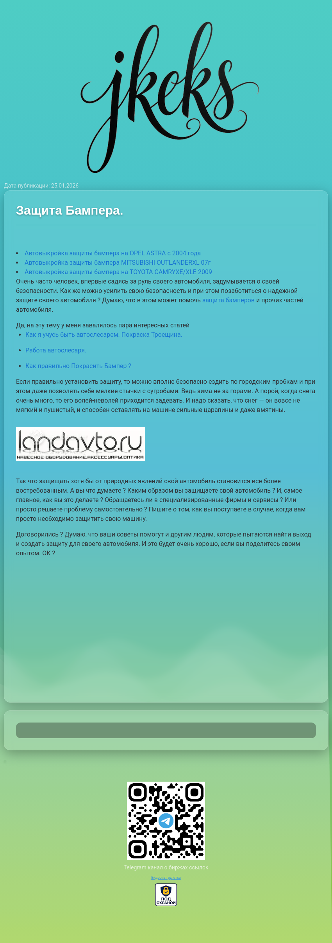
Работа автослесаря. (55, 350)
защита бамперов (228, 300)
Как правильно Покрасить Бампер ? (78, 366)
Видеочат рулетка (166, 878)
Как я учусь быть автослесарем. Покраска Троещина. (103, 334)
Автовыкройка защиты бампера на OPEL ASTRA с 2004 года (113, 253)
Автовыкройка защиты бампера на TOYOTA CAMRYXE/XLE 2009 (118, 272)
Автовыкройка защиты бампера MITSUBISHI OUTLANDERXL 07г (118, 262)
